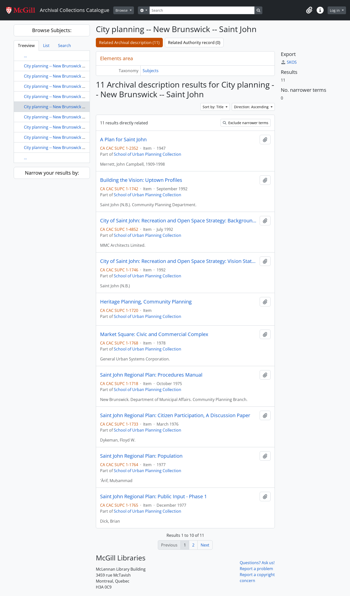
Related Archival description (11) (129, 42)
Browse (122, 10)
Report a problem (256, 568)
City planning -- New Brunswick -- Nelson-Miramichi (71, 66)
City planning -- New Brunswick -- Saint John (64, 106)
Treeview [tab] (26, 45)
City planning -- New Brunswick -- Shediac (62, 127)
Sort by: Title (214, 106)
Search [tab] (64, 45)
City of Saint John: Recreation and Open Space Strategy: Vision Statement (179, 261)
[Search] (201, 10)
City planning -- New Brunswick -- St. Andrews (66, 137)
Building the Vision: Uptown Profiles (141, 180)
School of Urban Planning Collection (147, 154)
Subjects (151, 70)
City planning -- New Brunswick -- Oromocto (64, 76)
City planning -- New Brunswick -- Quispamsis (66, 86)
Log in (335, 10)
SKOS (289, 62)
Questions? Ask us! (257, 562)
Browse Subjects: (51, 30)
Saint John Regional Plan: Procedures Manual (151, 375)
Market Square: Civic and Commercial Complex (154, 334)
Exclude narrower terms (245, 122)
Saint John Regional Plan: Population (141, 456)
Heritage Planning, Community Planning (146, 302)
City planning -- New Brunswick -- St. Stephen (65, 147)
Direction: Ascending (252, 106)
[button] (309, 10)
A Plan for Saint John (123, 140)
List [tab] (46, 45)
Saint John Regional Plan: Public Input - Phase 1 (153, 496)
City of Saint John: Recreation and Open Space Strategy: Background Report (179, 221)
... (25, 55)
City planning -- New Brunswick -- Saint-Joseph (66, 117)
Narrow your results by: (52, 172)
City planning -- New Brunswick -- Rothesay (63, 96)
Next (205, 545)
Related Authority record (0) (194, 42)
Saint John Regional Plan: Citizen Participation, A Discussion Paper (175, 415)
